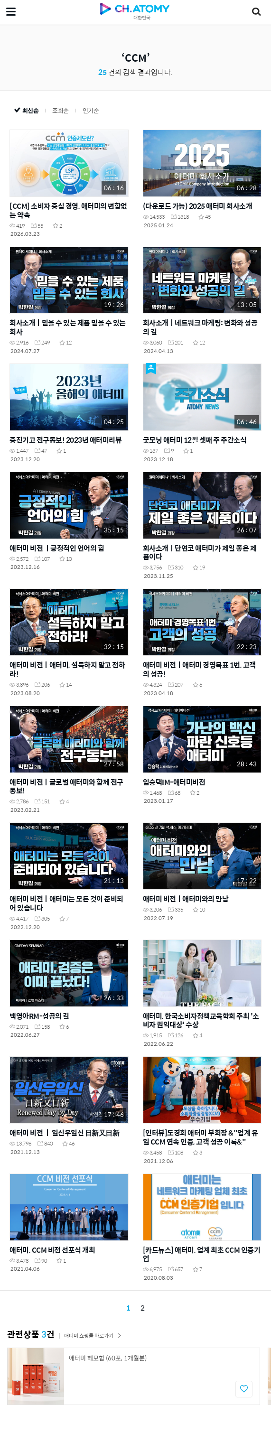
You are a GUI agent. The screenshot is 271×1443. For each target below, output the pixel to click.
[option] (133, 1376)
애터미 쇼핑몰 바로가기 (92, 1335)
